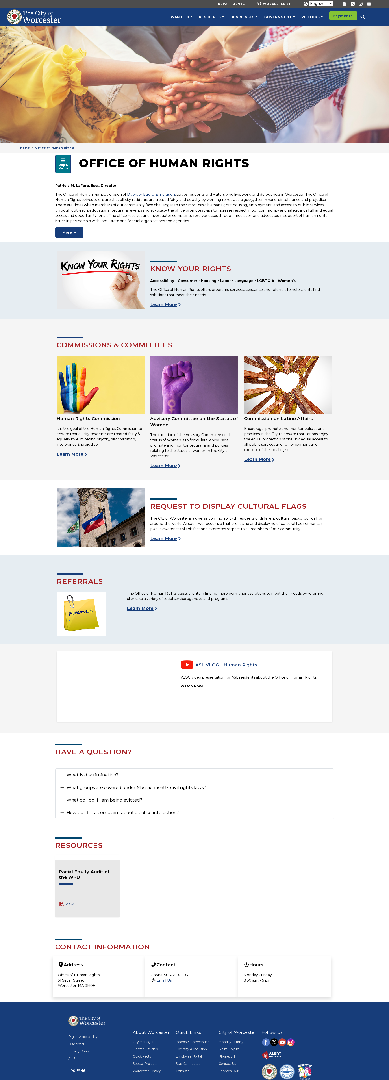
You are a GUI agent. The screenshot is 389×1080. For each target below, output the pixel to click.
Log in (74, 1070)
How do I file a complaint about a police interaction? (123, 812)
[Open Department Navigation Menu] (63, 164)
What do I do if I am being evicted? (104, 800)
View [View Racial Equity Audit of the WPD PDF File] (69, 904)
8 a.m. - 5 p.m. (229, 1049)
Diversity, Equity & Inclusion (151, 194)
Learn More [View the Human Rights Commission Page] (70, 454)
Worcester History (147, 1071)
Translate (182, 1071)
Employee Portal (189, 1056)
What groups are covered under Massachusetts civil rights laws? (136, 787)
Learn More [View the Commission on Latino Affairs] (257, 459)
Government (278, 17)
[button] (365, 17)
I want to (178, 17)
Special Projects (145, 1064)
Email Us (164, 980)
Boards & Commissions (193, 1042)
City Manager (143, 1042)
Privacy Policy (79, 1051)
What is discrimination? (93, 775)
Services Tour (229, 1071)
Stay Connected (188, 1064)
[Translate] (321, 3)
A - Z (72, 1059)
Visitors (310, 17)
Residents (210, 17)
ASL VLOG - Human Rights (226, 665)
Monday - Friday (231, 1042)
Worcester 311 (277, 4)
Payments (343, 16)
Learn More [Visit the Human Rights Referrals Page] (140, 608)
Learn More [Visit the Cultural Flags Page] (163, 538)
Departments (231, 4)
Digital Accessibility (83, 1037)
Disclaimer (76, 1044)
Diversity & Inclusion (191, 1049)
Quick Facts (142, 1056)
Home (25, 147)
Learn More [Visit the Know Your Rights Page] (163, 304)
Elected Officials (145, 1049)
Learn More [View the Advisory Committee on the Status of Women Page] (163, 465)
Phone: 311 (227, 1056)
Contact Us (227, 1064)
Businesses (242, 17)
